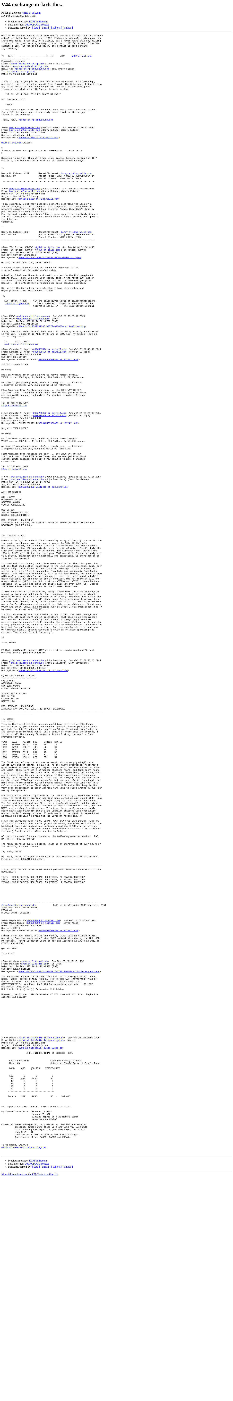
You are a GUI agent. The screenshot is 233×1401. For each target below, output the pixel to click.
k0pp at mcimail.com (14, 479)
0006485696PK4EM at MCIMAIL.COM (58, 501)
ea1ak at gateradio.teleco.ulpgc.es (23, 1370)
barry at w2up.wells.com (24, 146)
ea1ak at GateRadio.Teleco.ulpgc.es (41, 1238)
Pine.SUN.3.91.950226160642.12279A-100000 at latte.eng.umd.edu (59, 1158)
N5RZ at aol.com (31, 12)
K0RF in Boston (38, 21)
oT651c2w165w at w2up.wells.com (38, 231)
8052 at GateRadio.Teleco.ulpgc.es (40, 1250)
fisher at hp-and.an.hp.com (26, 69)
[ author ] (68, 27)
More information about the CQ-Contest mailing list (29, 1398)
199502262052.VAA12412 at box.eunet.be (43, 797)
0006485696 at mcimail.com (49, 412)
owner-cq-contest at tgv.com (30, 72)
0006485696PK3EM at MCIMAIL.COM (58, 424)
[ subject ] (56, 27)
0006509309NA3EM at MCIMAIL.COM (58, 1110)
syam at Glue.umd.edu (34, 1146)
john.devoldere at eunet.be (26, 565)
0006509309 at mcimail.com (43, 1097)
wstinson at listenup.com (33, 372)
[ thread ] (45, 27)
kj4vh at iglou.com (48, 290)
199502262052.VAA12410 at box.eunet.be (43, 577)
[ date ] (36, 27)
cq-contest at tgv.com (20, 78)
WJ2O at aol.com (11, 164)
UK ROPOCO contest (37, 24)
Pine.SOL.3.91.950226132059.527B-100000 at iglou (50, 302)
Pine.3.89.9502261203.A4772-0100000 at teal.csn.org (52, 384)
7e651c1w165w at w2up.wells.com (38, 158)
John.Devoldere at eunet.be (18, 1079)
